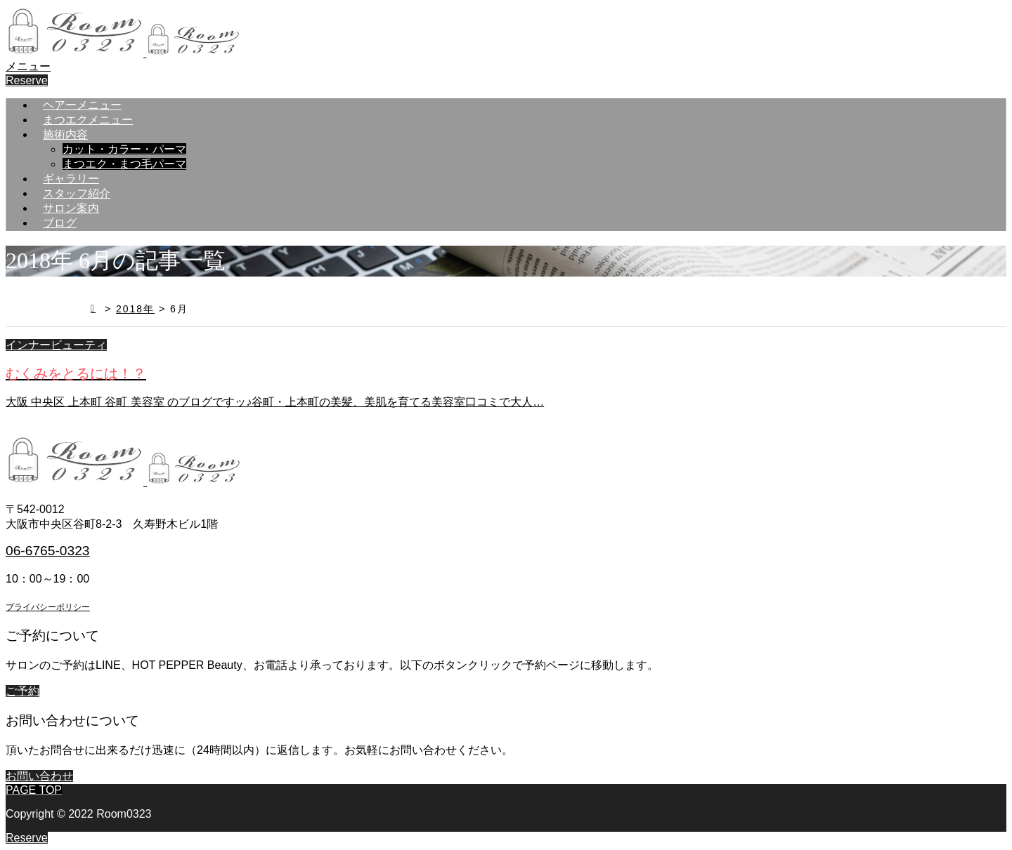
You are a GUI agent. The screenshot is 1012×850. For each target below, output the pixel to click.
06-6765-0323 (48, 550)
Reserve (27, 80)
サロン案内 (71, 208)
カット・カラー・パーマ (124, 149)
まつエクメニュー (88, 120)
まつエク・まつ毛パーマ (124, 164)
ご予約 (22, 691)
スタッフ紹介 (76, 193)
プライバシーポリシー (48, 607)
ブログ (60, 223)
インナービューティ (56, 345)
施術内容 (65, 134)
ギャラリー (71, 179)
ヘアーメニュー (82, 105)
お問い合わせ (39, 776)
